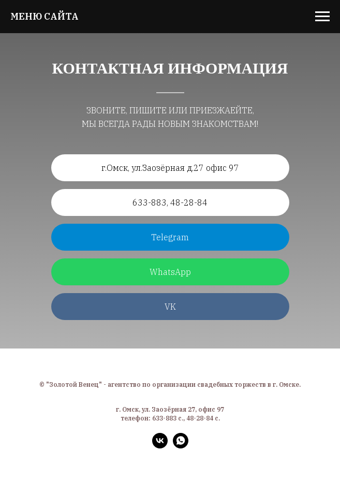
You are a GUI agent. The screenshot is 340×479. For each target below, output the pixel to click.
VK (170, 306)
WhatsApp (170, 272)
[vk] (160, 445)
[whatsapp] (180, 445)
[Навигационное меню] (322, 16)
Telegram (170, 237)
